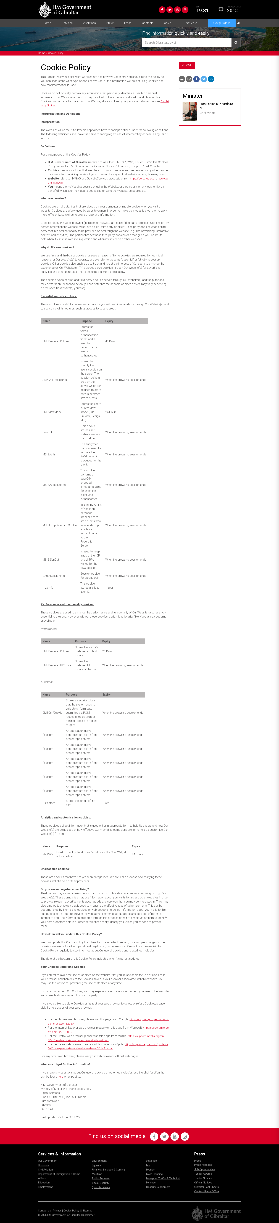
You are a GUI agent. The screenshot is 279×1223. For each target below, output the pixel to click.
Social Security (100, 1182)
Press (127, 23)
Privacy (57, 1210)
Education (44, 1182)
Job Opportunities (204, 1169)
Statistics (151, 1160)
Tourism (150, 1169)
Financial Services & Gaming (108, 1169)
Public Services (101, 1178)
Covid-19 (169, 23)
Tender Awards (203, 1173)
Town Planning (154, 1173)
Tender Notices (203, 1177)
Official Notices (203, 1182)
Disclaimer (88, 1214)
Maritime (97, 1173)
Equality (96, 1164)
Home (47, 23)
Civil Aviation (45, 1169)
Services (67, 23)
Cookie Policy (56, 53)
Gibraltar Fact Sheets (206, 1186)
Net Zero (191, 23)
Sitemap (88, 1210)
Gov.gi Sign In (221, 23)
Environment (99, 1160)
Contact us (44, 1210)
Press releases (203, 1164)
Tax (148, 1164)
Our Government (47, 1160)
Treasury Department (158, 1186)
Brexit (110, 23)
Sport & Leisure (101, 1187)
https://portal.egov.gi (143, 178)
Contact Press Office (206, 1191)
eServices (89, 23)
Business (43, 1164)
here (60, 1075)
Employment (45, 1186)
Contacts (147, 23)
